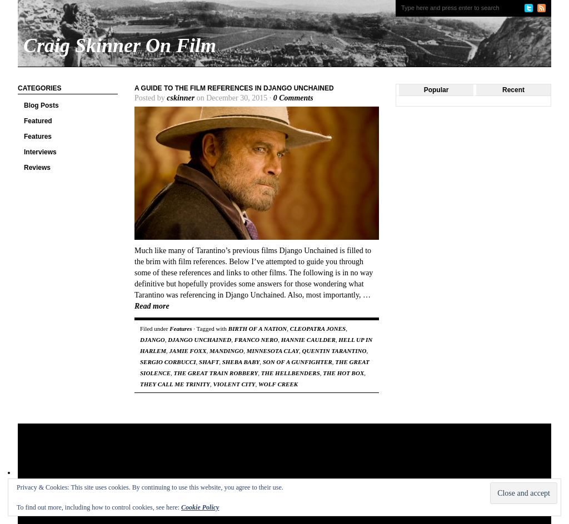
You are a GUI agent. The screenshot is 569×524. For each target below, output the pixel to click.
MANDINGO (226, 350)
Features (38, 136)
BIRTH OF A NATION (257, 328)
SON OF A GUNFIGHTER (297, 362)
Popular (436, 90)
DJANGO (152, 339)
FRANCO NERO (256, 339)
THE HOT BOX (343, 373)
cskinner (180, 98)
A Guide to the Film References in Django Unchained (234, 88)
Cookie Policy (200, 507)
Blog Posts (41, 105)
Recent (513, 90)
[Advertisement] (231, 460)
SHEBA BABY (241, 362)
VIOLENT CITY (234, 384)
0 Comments (293, 98)
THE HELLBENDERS (290, 373)
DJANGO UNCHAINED (199, 339)
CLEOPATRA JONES (318, 328)
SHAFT (209, 362)
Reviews (37, 168)
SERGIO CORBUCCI (168, 362)
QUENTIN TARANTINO (334, 350)
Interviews (40, 152)
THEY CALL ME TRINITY (175, 384)
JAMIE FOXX (188, 350)
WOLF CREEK (278, 384)
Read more (151, 306)
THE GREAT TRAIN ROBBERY (216, 373)
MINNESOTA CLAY (273, 350)
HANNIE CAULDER (308, 339)
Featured (38, 121)
